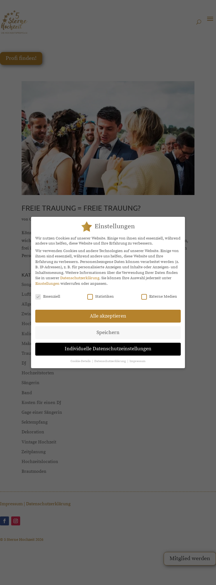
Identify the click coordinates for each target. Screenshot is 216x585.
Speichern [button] (108, 329)
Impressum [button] (137, 358)
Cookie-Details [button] (81, 358)
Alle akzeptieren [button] (108, 312)
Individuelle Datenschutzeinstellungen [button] (108, 345)
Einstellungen (47, 280)
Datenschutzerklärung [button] (110, 358)
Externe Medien (159, 292)
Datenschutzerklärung (79, 274)
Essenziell (47, 292)
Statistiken (100, 292)
